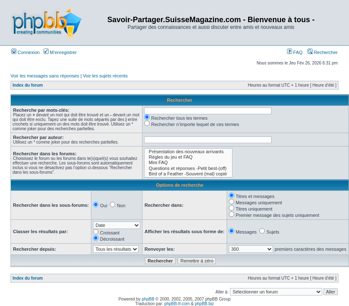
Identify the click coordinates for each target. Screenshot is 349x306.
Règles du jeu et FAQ (188, 157)
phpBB (148, 299)
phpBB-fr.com (177, 303)
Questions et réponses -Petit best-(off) (188, 168)
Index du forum (28, 85)
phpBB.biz (204, 303)
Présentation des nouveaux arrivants (188, 151)
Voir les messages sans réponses (44, 75)
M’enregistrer (60, 52)
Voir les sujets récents (105, 75)
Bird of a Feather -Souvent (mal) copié (188, 174)
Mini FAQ (188, 162)
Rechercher (323, 52)
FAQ (294, 52)
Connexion (25, 52)
